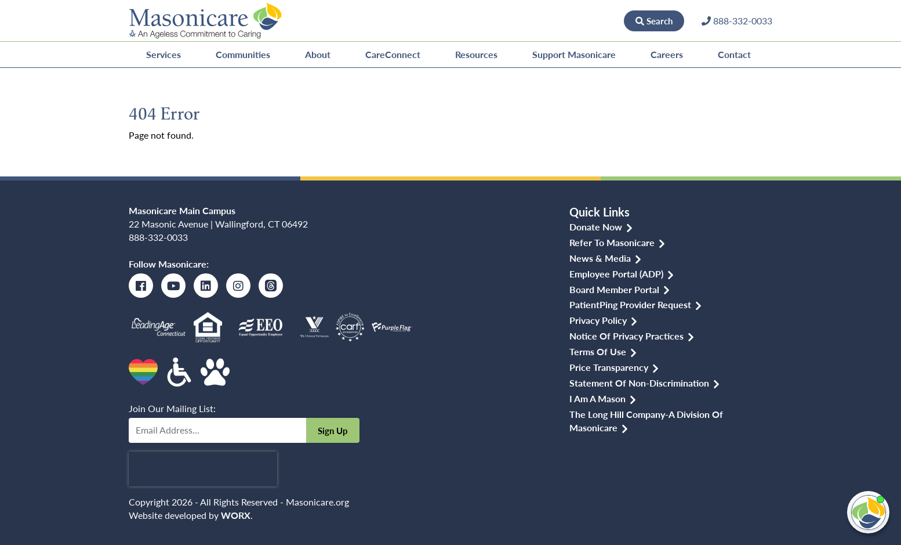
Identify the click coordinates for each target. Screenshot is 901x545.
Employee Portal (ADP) (616, 273)
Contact (734, 54)
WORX (235, 515)
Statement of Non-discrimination (639, 382)
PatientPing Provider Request (630, 304)
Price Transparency (608, 367)
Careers (667, 54)
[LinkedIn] (206, 285)
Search (654, 21)
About (317, 54)
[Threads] (271, 285)
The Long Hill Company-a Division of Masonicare (646, 420)
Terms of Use (597, 351)
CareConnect (392, 54)
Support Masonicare (574, 54)
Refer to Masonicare (612, 242)
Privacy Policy (598, 320)
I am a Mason (597, 398)
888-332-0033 (158, 237)
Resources (476, 54)
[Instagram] (238, 285)
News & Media (600, 258)
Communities (243, 54)
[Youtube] (173, 285)
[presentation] (203, 469)
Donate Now (585, 20)
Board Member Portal (614, 289)
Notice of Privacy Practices (626, 335)
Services (163, 54)
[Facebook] (141, 285)
